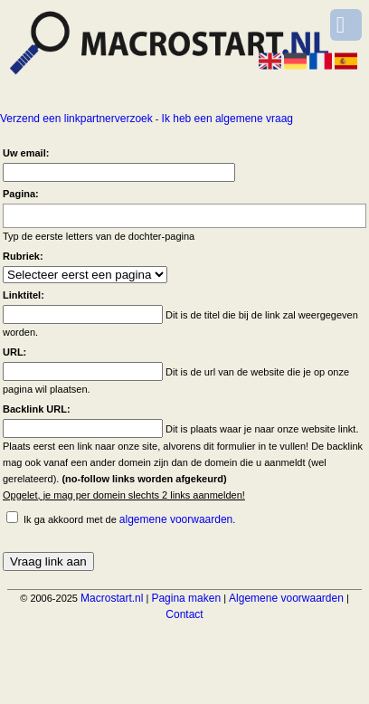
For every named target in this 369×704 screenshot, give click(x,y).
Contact (184, 614)
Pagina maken (186, 598)
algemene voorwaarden (175, 519)
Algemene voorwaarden (286, 598)
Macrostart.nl (111, 598)
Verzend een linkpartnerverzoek (76, 118)
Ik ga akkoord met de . (129, 519)
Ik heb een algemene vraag (227, 118)
